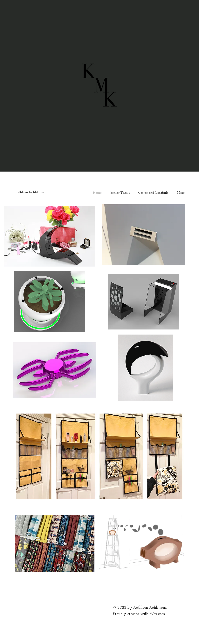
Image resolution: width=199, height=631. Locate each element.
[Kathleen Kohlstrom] (41, 192)
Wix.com (157, 614)
